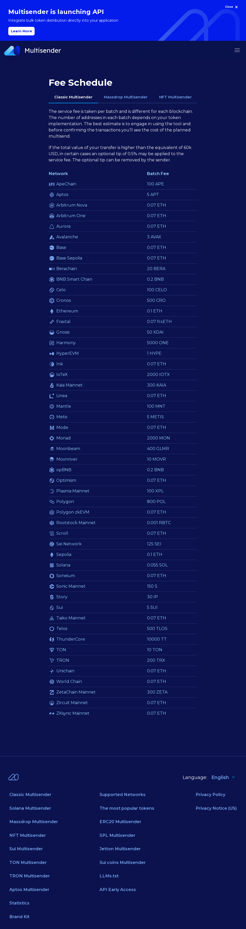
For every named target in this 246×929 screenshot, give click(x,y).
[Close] (232, 7)
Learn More (21, 31)
